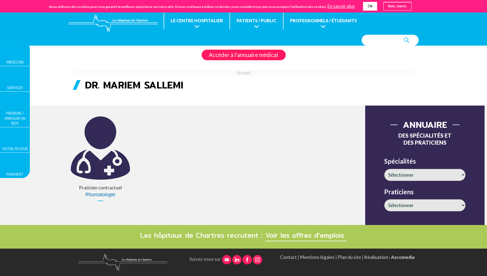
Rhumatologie (100, 194)
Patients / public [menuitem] (256, 20)
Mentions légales (317, 257)
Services (15, 87)
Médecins (15, 62)
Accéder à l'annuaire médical (243, 55)
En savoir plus (341, 5)
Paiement (15, 174)
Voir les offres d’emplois (306, 235)
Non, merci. (397, 6)
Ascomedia (403, 257)
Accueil (243, 73)
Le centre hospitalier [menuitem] (197, 20)
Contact (288, 257)
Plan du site (349, 257)
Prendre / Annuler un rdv (15, 118)
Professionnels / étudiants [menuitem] (323, 20)
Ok (370, 5)
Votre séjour (15, 149)
